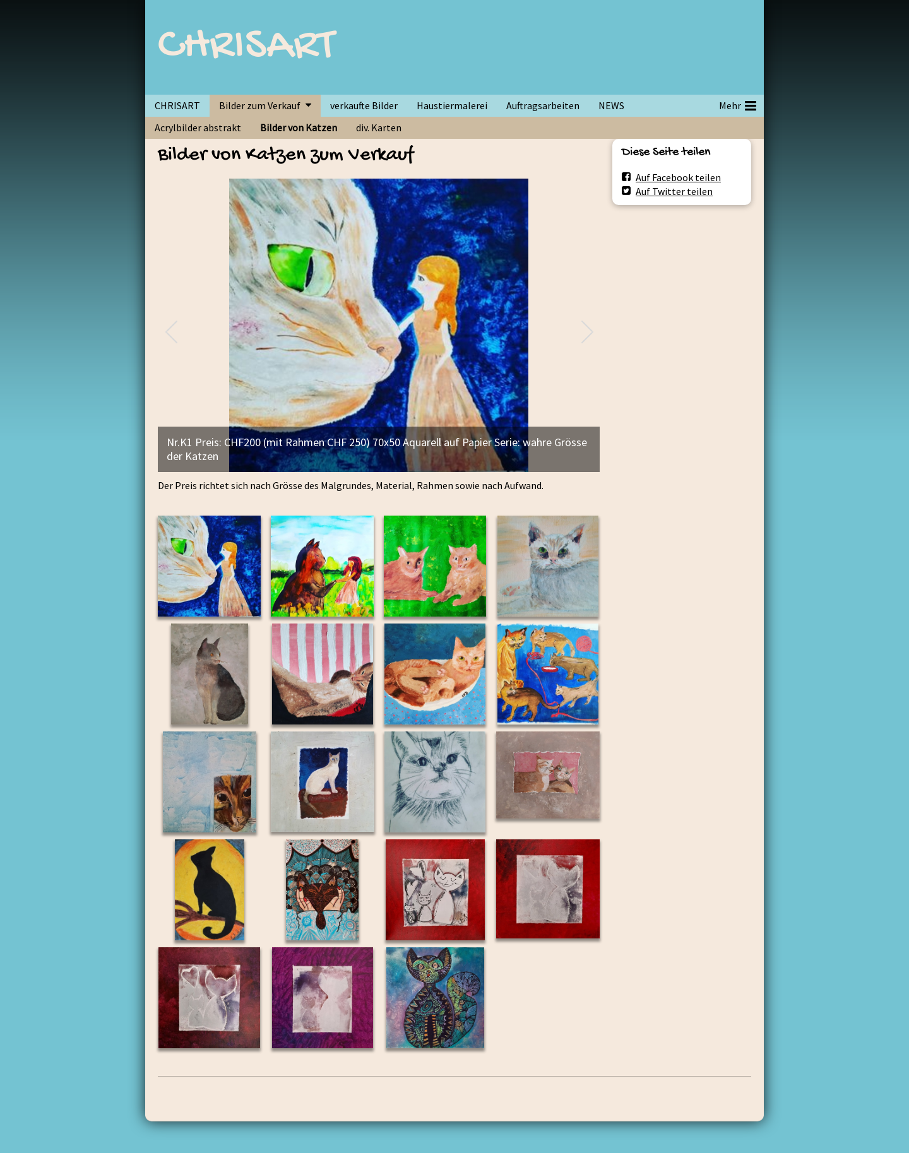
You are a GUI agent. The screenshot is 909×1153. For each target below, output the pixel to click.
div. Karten (378, 127)
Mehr (737, 103)
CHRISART (246, 47)
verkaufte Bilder (364, 105)
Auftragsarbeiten (542, 105)
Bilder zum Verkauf (259, 105)
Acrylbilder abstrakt (198, 127)
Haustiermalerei (452, 105)
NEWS (611, 105)
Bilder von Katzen (298, 127)
